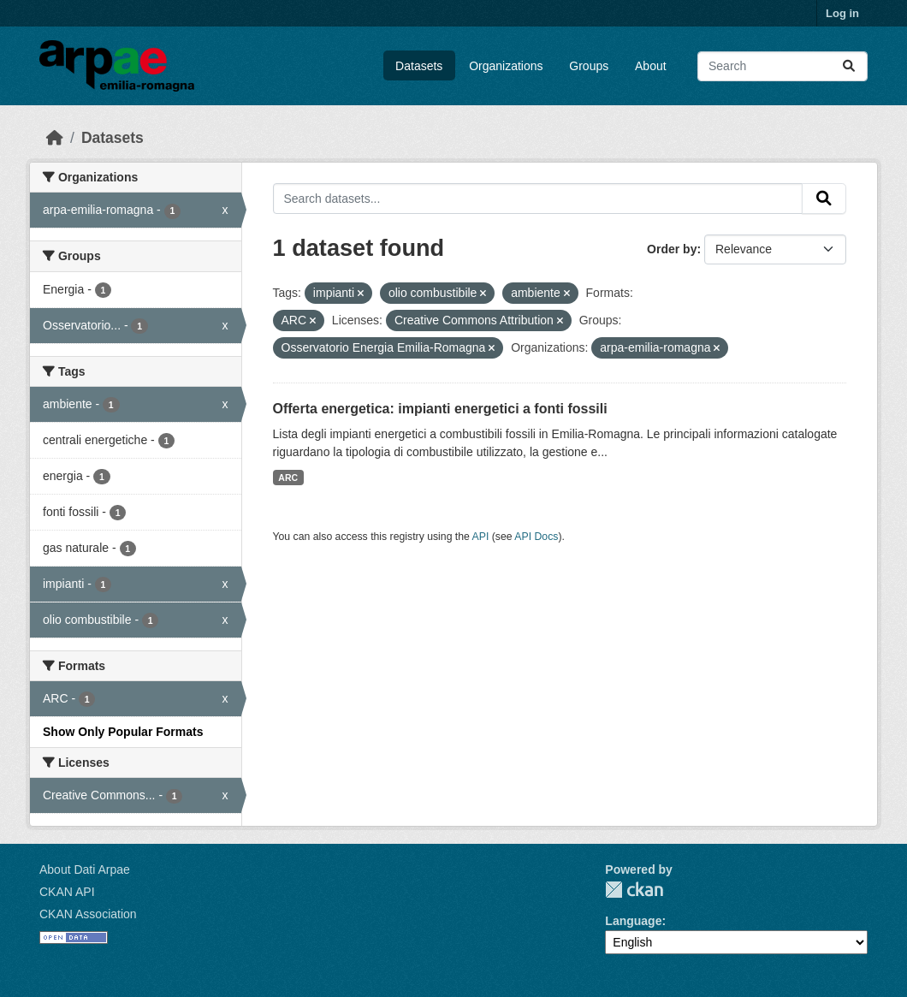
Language (633, 921)
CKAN (634, 890)
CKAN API (67, 892)
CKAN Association (88, 914)
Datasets (418, 66)
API (480, 537)
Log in (842, 13)
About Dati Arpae (84, 869)
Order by (672, 249)
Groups (588, 66)
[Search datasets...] (782, 66)
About (651, 66)
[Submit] (849, 66)
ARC (288, 477)
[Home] (54, 137)
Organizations (505, 66)
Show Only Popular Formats (123, 732)
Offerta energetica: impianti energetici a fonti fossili (440, 408)
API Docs (536, 537)
